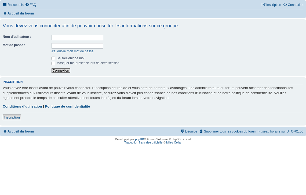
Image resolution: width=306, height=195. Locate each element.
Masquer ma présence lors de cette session (85, 63)
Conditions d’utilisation (22, 106)
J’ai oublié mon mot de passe (73, 51)
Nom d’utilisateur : (17, 37)
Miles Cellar (173, 142)
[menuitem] (30, 5)
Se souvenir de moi (68, 58)
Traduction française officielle (143, 142)
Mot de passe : (14, 45)
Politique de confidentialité (67, 106)
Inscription (12, 117)
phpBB (139, 139)
